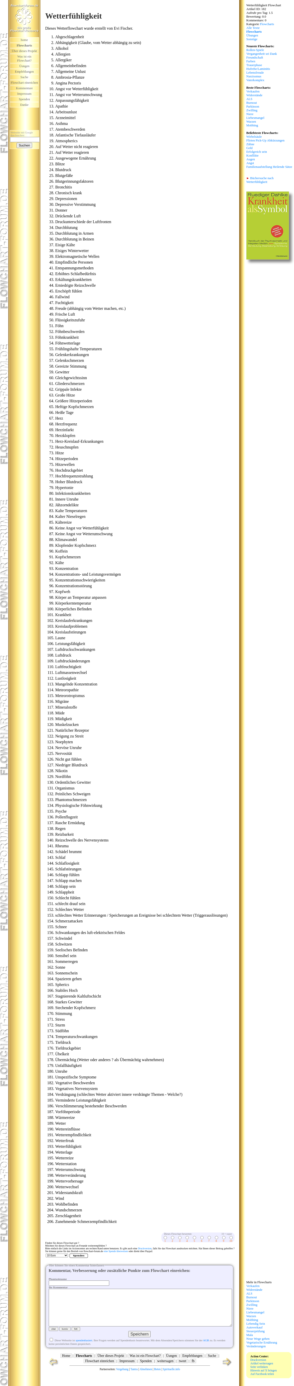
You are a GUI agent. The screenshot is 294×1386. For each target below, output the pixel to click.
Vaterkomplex (255, 80)
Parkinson (252, 106)
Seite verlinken (259, 1366)
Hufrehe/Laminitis (258, 69)
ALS (249, 99)
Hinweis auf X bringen (263, 1370)
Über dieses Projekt (24, 51)
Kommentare (24, 88)
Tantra (134, 1378)
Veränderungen (256, 1346)
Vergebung (122, 1378)
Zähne (250, 144)
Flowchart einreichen (99, 1370)
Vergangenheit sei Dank (261, 54)
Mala (249, 1335)
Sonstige (251, 39)
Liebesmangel (255, 118)
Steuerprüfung (255, 1331)
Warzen (251, 121)
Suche (24, 77)
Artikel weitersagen (261, 1363)
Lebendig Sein (255, 1323)
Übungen (252, 35)
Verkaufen (253, 91)
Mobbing (252, 125)
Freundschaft (254, 57)
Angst (250, 163)
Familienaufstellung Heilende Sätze (269, 167)
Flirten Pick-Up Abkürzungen (265, 140)
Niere (249, 114)
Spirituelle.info (171, 1378)
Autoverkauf (254, 1327)
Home (66, 1365)
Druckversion (144, 1248)
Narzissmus (253, 76)
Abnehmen (146, 1378)
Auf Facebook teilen (262, 1373)
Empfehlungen (24, 71)
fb (193, 1370)
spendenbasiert (84, 1349)
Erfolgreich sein (256, 152)
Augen (250, 159)
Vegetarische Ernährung (261, 1342)
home (24, 40)
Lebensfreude (255, 72)
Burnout (251, 103)
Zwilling (251, 110)
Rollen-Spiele (255, 50)
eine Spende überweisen (116, 1251)
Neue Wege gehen (258, 1339)
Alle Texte (253, 28)
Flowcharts (267, 24)
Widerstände (254, 95)
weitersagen (165, 1370)
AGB (206, 1349)
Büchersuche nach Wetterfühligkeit (260, 180)
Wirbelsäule (254, 136)
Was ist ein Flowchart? (24, 58)
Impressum (24, 93)
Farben (250, 61)
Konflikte (252, 155)
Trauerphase (254, 65)
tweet (182, 1370)
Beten (157, 1378)
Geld (249, 148)
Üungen (24, 66)
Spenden (24, 99)
